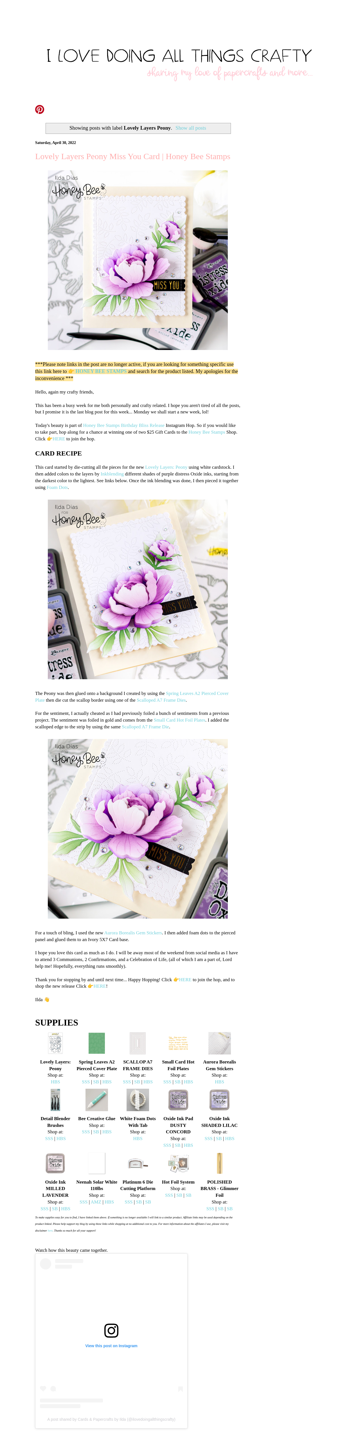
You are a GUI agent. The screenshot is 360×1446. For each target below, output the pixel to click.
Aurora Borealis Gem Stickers (133, 932)
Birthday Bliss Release (143, 425)
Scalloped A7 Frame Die (145, 726)
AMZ (96, 1202)
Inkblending (112, 474)
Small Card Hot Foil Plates (179, 720)
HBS (55, 1081)
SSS (86, 1081)
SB (96, 1081)
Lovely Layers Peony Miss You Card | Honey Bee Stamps (132, 156)
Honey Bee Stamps (101, 425)
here (50, 1230)
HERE (59, 438)
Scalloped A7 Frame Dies (161, 700)
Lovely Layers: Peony (166, 467)
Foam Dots (57, 487)
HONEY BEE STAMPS (101, 371)
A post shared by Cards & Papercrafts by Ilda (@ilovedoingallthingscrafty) (111, 1419)
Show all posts (191, 128)
